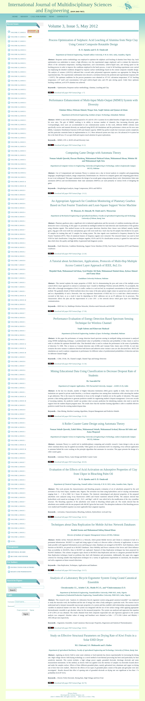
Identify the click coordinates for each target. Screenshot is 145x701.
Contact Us (62, 17)
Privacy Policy (72, 693)
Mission (24, 17)
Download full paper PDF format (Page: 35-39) (70, 416)
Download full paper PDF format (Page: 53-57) (70, 570)
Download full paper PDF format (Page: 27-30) (70, 311)
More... (13, 541)
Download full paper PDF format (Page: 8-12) (70, 145)
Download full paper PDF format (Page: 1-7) (69, 93)
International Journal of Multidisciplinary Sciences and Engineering (60, 7)
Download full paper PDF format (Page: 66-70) (70, 683)
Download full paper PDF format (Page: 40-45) (70, 462)
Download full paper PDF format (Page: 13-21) (70, 193)
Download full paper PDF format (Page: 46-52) (70, 517)
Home (15, 17)
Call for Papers (38, 17)
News (51, 17)
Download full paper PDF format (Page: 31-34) (70, 364)
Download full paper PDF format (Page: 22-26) (70, 254)
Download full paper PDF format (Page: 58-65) (70, 628)
